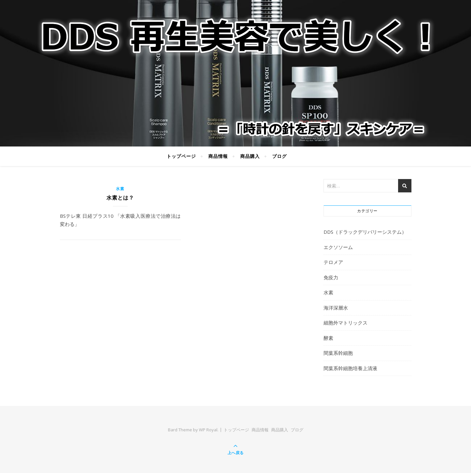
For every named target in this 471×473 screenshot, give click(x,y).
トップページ (181, 156)
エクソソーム (338, 247)
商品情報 (218, 156)
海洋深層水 (336, 307)
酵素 (328, 338)
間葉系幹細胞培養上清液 (350, 368)
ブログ (279, 156)
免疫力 (331, 277)
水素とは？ (120, 198)
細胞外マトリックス (345, 322)
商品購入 (250, 156)
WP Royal (208, 430)
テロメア (333, 262)
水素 (120, 188)
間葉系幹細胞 (338, 353)
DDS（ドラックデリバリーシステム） (365, 232)
